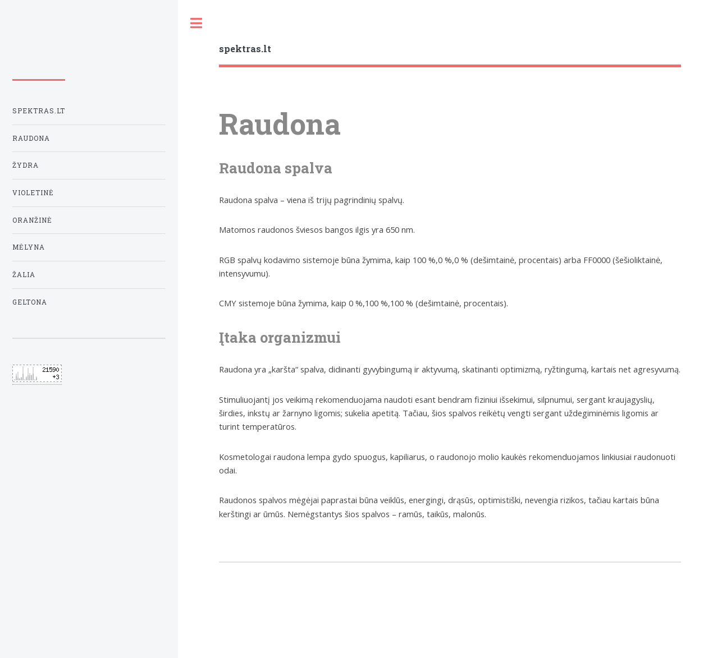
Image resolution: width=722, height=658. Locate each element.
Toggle (196, 23)
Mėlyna (28, 247)
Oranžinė (32, 220)
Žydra (25, 165)
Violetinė (33, 192)
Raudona (31, 138)
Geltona (29, 302)
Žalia (23, 274)
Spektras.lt (38, 111)
